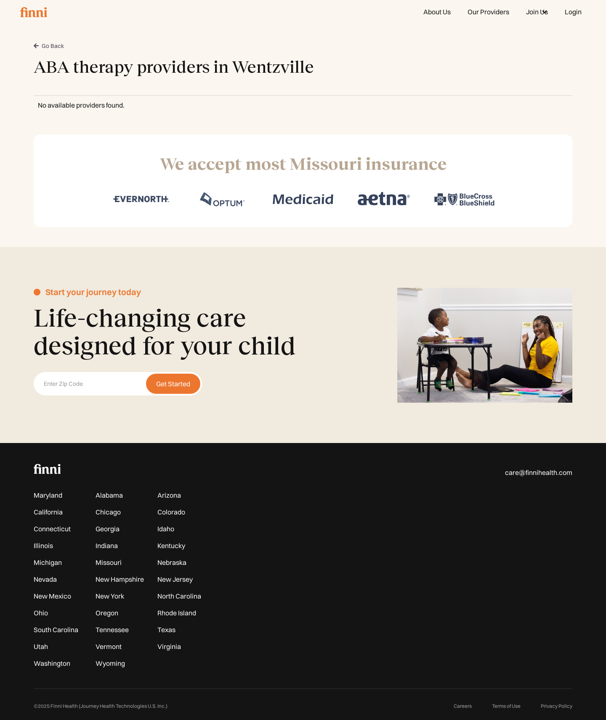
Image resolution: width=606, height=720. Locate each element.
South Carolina (56, 629)
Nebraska (171, 562)
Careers (463, 706)
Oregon (107, 613)
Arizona (169, 495)
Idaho (165, 529)
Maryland (48, 495)
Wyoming (110, 663)
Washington (52, 663)
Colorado (171, 512)
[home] (33, 11)
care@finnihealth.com (538, 472)
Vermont (109, 646)
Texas (166, 629)
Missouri (109, 562)
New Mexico (52, 596)
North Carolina (179, 596)
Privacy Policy (556, 706)
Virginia (169, 646)
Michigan (48, 562)
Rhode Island (176, 613)
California (48, 512)
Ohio (41, 613)
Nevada (45, 579)
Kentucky (171, 545)
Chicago (108, 512)
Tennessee (112, 629)
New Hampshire (120, 579)
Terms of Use (506, 706)
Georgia (108, 529)
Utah (41, 646)
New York (110, 596)
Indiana (107, 545)
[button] (537, 11)
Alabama (109, 495)
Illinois (43, 545)
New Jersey (175, 579)
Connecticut (52, 529)
